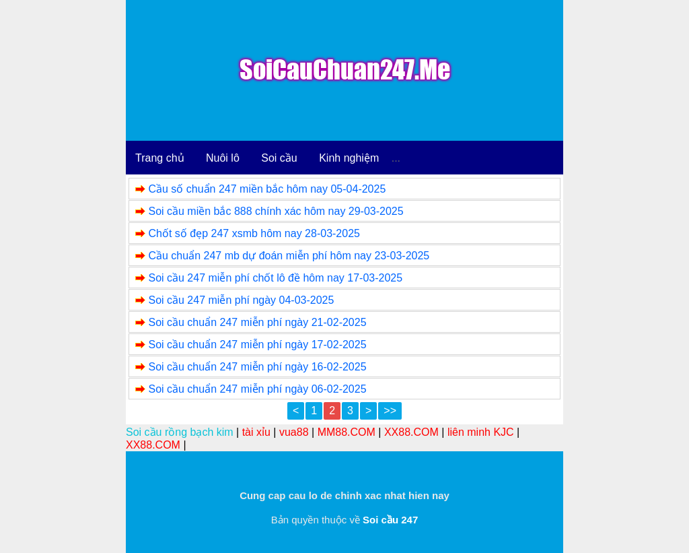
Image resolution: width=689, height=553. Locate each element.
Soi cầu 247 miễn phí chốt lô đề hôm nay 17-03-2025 (275, 278)
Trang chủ (159, 158)
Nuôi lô (223, 158)
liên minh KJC (480, 432)
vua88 (294, 432)
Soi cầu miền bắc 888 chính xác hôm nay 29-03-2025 (275, 211)
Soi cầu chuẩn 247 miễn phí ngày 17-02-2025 (257, 344)
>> (390, 410)
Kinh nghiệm (349, 158)
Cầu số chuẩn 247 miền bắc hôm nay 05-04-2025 (267, 189)
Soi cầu (279, 158)
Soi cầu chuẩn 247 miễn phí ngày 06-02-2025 (257, 389)
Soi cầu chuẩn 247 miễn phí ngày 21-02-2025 (257, 322)
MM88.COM (346, 432)
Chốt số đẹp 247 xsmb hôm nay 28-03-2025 (254, 233)
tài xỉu (256, 432)
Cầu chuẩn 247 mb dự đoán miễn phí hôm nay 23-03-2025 (288, 255)
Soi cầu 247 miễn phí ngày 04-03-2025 (241, 300)
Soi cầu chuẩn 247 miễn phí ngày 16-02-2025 (257, 366)
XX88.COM (411, 432)
